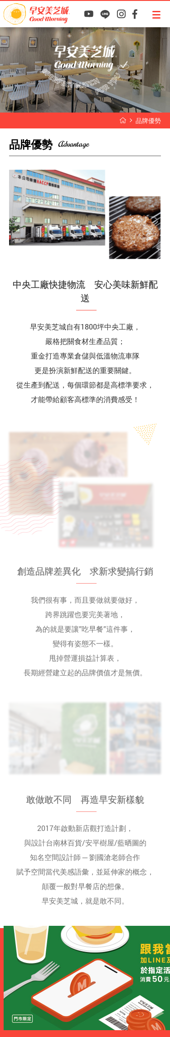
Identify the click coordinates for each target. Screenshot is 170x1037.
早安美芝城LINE (105, 14)
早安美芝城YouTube (88, 14)
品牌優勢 (148, 120)
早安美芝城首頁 (122, 120)
